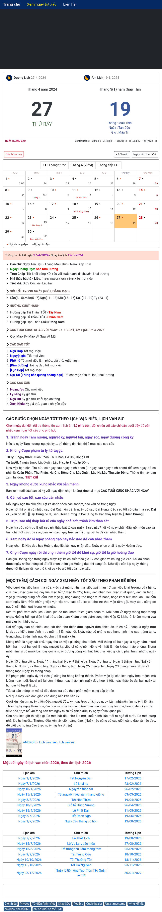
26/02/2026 (132, 789)
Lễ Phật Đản (81, 810)
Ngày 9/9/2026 (29, 854)
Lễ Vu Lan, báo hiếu (81, 844)
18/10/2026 (132, 854)
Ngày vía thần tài (81, 789)
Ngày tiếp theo (144, 154)
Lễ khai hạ (81, 784)
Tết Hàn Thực (81, 800)
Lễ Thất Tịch (81, 838)
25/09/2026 (132, 849)
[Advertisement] (81, 39)
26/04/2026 (132, 805)
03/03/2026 (132, 794)
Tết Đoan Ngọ (81, 816)
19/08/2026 (132, 838)
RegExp (78, 903)
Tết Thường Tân (81, 860)
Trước (122, 154)
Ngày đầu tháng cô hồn (81, 821)
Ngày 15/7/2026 (29, 844)
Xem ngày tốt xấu (41, 4)
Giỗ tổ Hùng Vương (81, 805)
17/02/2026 (132, 778)
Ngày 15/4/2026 (29, 810)
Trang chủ (11, 4)
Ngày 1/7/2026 (29, 821)
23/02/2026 (132, 784)
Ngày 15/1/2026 (29, 794)
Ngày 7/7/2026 (29, 838)
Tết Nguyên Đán (81, 778)
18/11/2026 (132, 860)
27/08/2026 (132, 844)
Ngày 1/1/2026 (29, 778)
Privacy (24, 903)
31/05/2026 (132, 810)
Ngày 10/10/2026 (29, 860)
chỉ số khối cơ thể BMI (48, 909)
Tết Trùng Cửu (81, 854)
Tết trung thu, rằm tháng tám (81, 849)
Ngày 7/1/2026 (29, 784)
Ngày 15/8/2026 (29, 849)
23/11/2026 (132, 865)
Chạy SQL (64, 903)
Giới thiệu (11, 903)
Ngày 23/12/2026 (29, 873)
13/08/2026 (132, 821)
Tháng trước (54, 165)
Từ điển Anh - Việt (43, 903)
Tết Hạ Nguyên (81, 865)
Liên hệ (69, 4)
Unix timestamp (115, 903)
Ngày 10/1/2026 (29, 789)
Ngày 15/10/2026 (29, 865)
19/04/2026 (132, 800)
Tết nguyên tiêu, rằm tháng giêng (81, 794)
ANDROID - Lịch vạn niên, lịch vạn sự (48, 742)
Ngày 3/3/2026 (29, 800)
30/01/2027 (132, 873)
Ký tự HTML (135, 903)
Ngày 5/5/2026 (29, 816)
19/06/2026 (132, 816)
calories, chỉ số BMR (17, 909)
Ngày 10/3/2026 (29, 805)
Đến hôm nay (14, 154)
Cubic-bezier (94, 903)
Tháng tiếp (108, 165)
